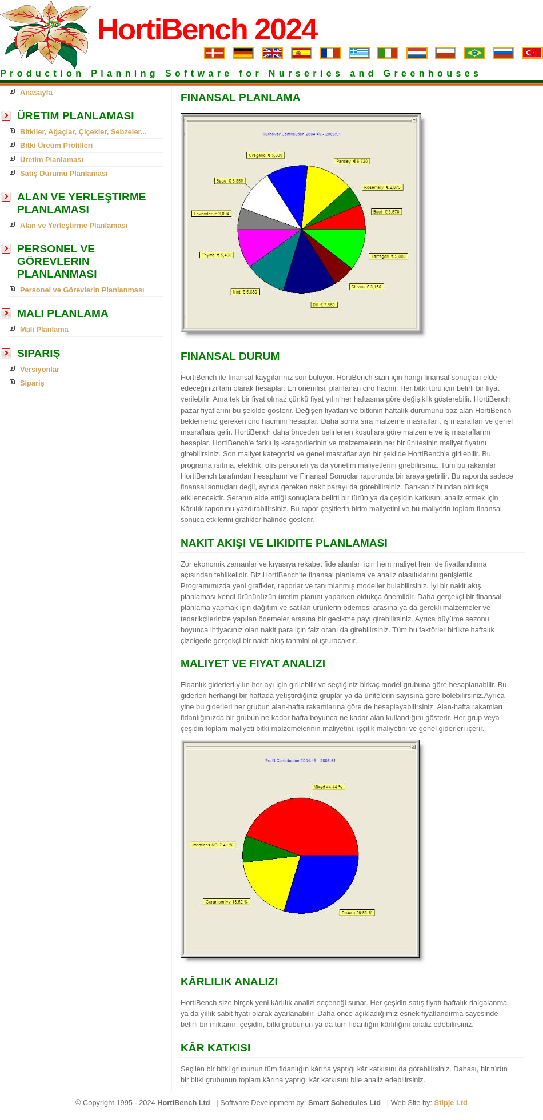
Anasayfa (36, 92)
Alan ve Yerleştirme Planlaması (73, 225)
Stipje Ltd (451, 1102)
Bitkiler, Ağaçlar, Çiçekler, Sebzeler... (83, 131)
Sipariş (32, 383)
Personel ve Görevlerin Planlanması (82, 290)
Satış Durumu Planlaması (64, 173)
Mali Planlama (44, 329)
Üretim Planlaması (51, 159)
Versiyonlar (39, 369)
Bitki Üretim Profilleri (56, 145)
